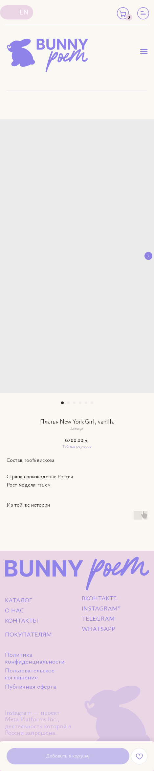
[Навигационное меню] (143, 51)
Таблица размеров (77, 446)
